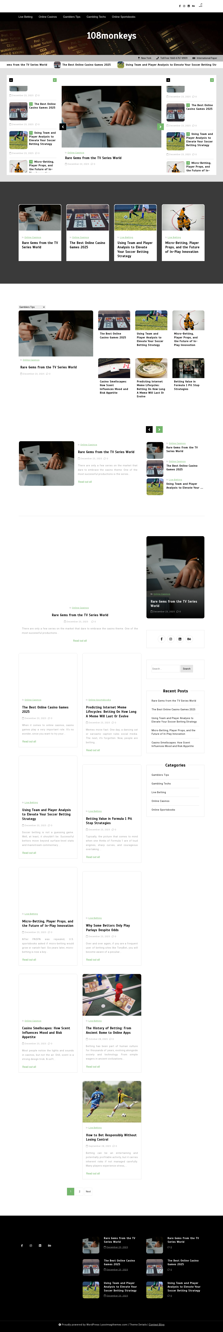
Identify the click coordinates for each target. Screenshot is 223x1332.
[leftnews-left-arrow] (55, 80)
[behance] (193, 6)
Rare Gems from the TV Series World (40, 64)
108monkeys (111, 35)
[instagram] (184, 6)
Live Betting (26, 16)
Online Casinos (48, 16)
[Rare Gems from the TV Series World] (11, 64)
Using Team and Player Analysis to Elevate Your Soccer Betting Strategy (42, 153)
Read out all (128, 481)
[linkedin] (189, 6)
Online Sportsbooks (123, 16)
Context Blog (157, 1324)
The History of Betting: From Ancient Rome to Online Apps (108, 1037)
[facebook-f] (180, 6)
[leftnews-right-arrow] (11, 80)
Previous (62, 126)
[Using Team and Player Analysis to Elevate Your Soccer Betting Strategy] (138, 64)
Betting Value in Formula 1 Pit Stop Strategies (109, 828)
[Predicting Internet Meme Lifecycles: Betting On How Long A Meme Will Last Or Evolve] (112, 681)
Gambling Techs (96, 16)
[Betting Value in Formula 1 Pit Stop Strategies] (112, 792)
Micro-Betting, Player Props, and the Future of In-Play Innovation (47, 931)
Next (160, 126)
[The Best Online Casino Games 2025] (75, 64)
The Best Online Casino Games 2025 (104, 64)
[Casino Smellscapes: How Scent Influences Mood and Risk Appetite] (48, 1002)
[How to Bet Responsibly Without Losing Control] (112, 1109)
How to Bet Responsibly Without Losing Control (111, 1144)
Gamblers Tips (71, 16)
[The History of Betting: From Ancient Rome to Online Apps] (112, 1002)
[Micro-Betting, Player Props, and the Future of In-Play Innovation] (48, 895)
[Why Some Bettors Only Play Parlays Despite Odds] (112, 899)
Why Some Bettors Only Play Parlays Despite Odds (108, 935)
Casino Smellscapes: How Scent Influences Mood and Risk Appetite (46, 1039)
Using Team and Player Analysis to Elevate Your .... (184, 492)
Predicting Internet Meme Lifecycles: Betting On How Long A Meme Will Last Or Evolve (111, 719)
